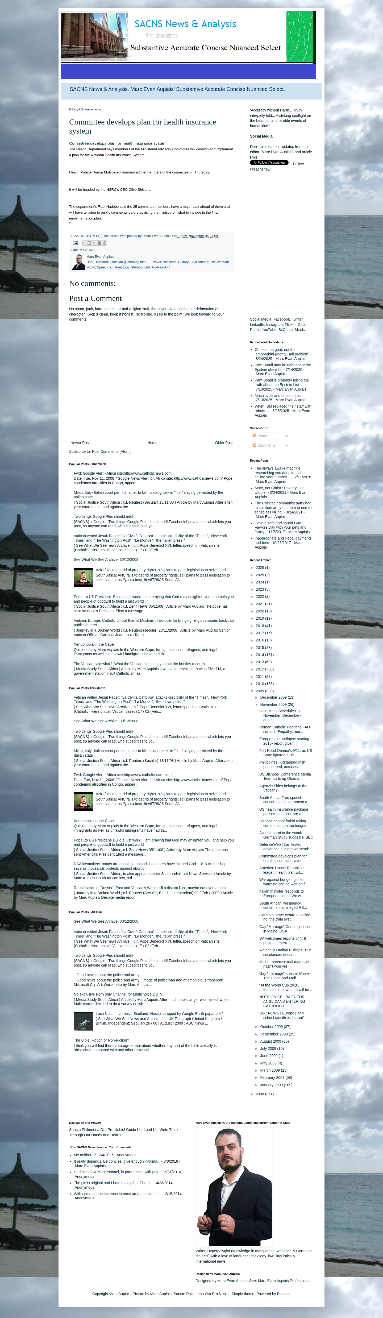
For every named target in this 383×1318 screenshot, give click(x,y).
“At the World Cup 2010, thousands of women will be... (285, 987)
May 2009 (268, 1063)
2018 (260, 626)
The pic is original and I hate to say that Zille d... (113, 1183)
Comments (264, 445)
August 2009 (271, 1041)
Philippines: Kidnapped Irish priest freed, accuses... (282, 764)
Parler (255, 330)
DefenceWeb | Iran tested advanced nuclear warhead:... (285, 846)
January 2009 (272, 1085)
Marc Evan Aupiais (232, 1281)
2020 (260, 611)
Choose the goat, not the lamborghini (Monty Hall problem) (282, 351)
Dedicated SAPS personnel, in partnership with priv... (117, 1172)
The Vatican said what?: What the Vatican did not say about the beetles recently (139, 664)
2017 (260, 633)
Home (152, 443)
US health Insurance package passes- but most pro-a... (283, 811)
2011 (260, 676)
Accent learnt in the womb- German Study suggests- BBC (286, 835)
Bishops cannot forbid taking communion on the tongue (282, 823)
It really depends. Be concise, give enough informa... (117, 1161)
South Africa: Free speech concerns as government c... (284, 799)
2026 (260, 567)
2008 (260, 1094)
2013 (260, 662)
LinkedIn (257, 324)
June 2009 (269, 1056)
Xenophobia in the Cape (94, 644)
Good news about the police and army (108, 975)
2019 (260, 618)
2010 (260, 684)
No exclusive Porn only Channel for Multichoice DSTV (118, 994)
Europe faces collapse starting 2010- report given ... (284, 741)
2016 (260, 640)
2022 (260, 596)
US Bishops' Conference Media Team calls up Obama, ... (285, 776)
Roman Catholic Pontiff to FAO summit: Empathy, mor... (284, 729)
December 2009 (274, 697)
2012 (260, 669)
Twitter (297, 319)
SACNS (88, 250)
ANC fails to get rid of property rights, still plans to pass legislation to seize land (161, 570)
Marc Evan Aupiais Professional (284, 1281)
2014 (260, 655)
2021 (260, 604)
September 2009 (274, 1034)
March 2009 (270, 1070)
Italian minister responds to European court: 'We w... (281, 893)
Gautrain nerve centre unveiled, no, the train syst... (285, 917)
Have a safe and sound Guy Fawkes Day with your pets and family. (281, 527)
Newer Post (80, 443)
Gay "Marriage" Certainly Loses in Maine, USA (285, 929)
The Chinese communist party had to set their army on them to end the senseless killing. (284, 507)
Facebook (281, 319)
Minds (300, 330)
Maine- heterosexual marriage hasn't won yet (284, 964)
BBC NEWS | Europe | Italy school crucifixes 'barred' (281, 1015)
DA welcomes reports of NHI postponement (282, 940)
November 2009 (274, 704)
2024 (260, 582)
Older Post (224, 443)
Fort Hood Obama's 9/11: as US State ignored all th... (285, 752)
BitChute (285, 330)
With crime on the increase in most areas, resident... (117, 1194)
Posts (260, 436)
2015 (260, 647)
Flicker (290, 324)
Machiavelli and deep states (278, 395)
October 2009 (272, 1027)
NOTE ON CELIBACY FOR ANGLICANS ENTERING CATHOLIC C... (282, 1001)
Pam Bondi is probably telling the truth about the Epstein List (282, 382)
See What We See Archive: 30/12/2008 (106, 559)
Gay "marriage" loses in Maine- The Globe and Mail (285, 975)
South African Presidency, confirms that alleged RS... (283, 905)
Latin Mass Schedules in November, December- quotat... (280, 715)
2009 (260, 691)
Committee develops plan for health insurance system (117, 143)
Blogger (283, 1294)
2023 (260, 589)
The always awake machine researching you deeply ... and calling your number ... (280, 472)
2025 (260, 575)
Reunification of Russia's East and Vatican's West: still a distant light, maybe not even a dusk (150, 888)
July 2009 (268, 1048)
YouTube (269, 330)
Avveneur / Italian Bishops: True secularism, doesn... (285, 952)
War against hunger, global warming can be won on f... (283, 881)
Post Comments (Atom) (111, 451)
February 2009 (272, 1077)
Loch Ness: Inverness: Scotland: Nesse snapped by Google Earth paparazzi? (159, 1014)
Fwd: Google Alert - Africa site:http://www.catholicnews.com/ (123, 473)
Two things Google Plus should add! (103, 516)
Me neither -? (85, 1155)
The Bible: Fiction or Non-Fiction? (101, 1040)
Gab (301, 324)
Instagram (274, 324)
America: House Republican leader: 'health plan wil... (282, 870)
